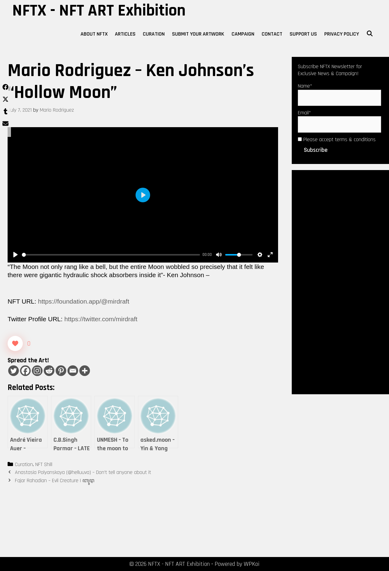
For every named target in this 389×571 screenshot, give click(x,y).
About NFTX (94, 33)
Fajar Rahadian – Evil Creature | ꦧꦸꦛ (54, 480)
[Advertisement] (340, 281)
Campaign (243, 33)
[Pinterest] (61, 370)
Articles (125, 33)
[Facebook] (25, 370)
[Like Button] (15, 343)
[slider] (111, 255)
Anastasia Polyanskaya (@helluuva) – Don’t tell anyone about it (83, 472)
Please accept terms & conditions (337, 139)
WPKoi (252, 564)
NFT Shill (43, 464)
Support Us (303, 33)
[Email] (72, 370)
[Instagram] (37, 370)
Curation (154, 33)
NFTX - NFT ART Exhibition (99, 10)
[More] (84, 370)
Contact (272, 33)
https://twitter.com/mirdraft (100, 318)
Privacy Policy (341, 33)
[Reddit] (49, 370)
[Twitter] (13, 370)
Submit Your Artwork (198, 33)
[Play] (15, 254)
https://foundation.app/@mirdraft (83, 301)
